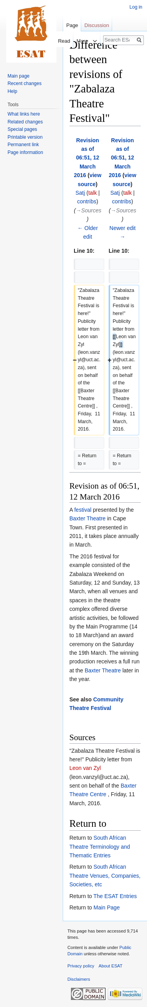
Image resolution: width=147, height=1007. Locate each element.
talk (92, 193)
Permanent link (23, 144)
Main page (18, 76)
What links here (23, 114)
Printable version (24, 137)
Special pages (22, 129)
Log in (135, 7)
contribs (86, 201)
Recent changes (24, 83)
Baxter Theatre (87, 518)
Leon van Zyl (85, 768)
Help (12, 91)
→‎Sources (88, 210)
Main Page (106, 907)
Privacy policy (80, 966)
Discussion (96, 25)
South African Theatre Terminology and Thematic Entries (99, 846)
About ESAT (111, 966)
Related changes (25, 122)
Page (72, 25)
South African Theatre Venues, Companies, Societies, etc (104, 875)
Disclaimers (78, 979)
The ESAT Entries (115, 896)
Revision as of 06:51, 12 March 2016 (86, 158)
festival (82, 510)
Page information (25, 152)
